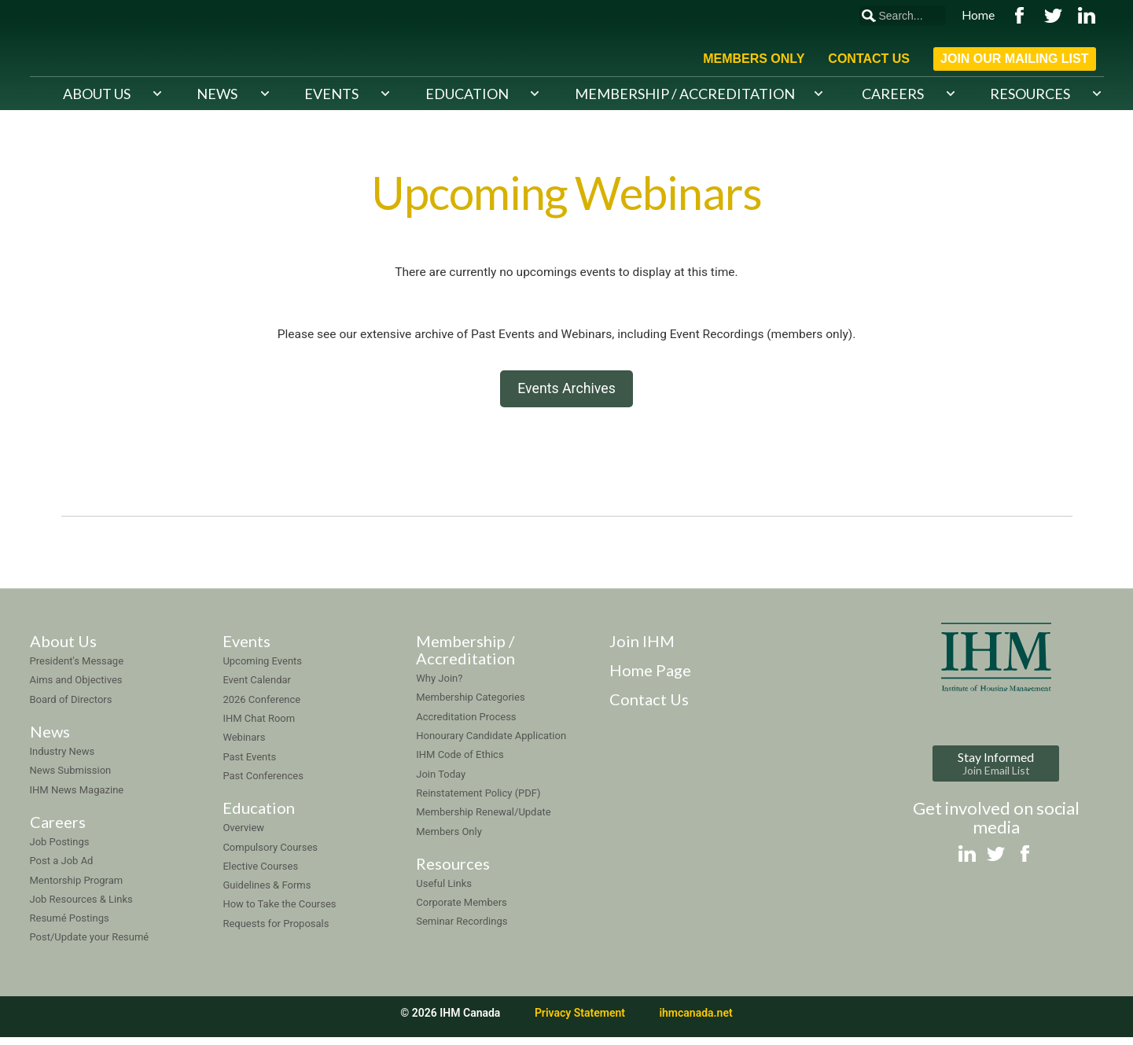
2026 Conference (261, 706)
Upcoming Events (262, 669)
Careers (893, 92)
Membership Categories (470, 705)
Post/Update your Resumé (89, 945)
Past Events (249, 764)
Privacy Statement (580, 1020)
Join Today (440, 781)
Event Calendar (257, 688)
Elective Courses (260, 873)
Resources (1030, 92)
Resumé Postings (69, 926)
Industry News (62, 758)
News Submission (71, 778)
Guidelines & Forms (267, 893)
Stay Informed (996, 770)
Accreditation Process (466, 724)
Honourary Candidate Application (491, 743)
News (217, 92)
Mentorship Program (76, 887)
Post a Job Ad (62, 868)
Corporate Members (461, 910)
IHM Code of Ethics (459, 762)
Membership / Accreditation (685, 92)
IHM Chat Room (259, 725)
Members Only (753, 58)
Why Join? (439, 686)
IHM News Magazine (77, 797)
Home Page (650, 677)
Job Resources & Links (81, 906)
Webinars (244, 745)
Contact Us (869, 58)
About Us (97, 92)
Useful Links (444, 890)
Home (978, 15)
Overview (243, 835)
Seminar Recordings (461, 929)
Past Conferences (263, 783)
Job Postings (60, 849)
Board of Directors (71, 706)
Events (331, 92)
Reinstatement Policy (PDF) (478, 800)
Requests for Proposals (276, 930)
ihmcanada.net (695, 1020)
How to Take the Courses (279, 912)
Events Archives (566, 393)
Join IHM (642, 648)
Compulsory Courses (270, 854)
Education (467, 92)
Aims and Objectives (76, 688)
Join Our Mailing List (1014, 58)
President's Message (77, 669)
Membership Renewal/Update (483, 820)
